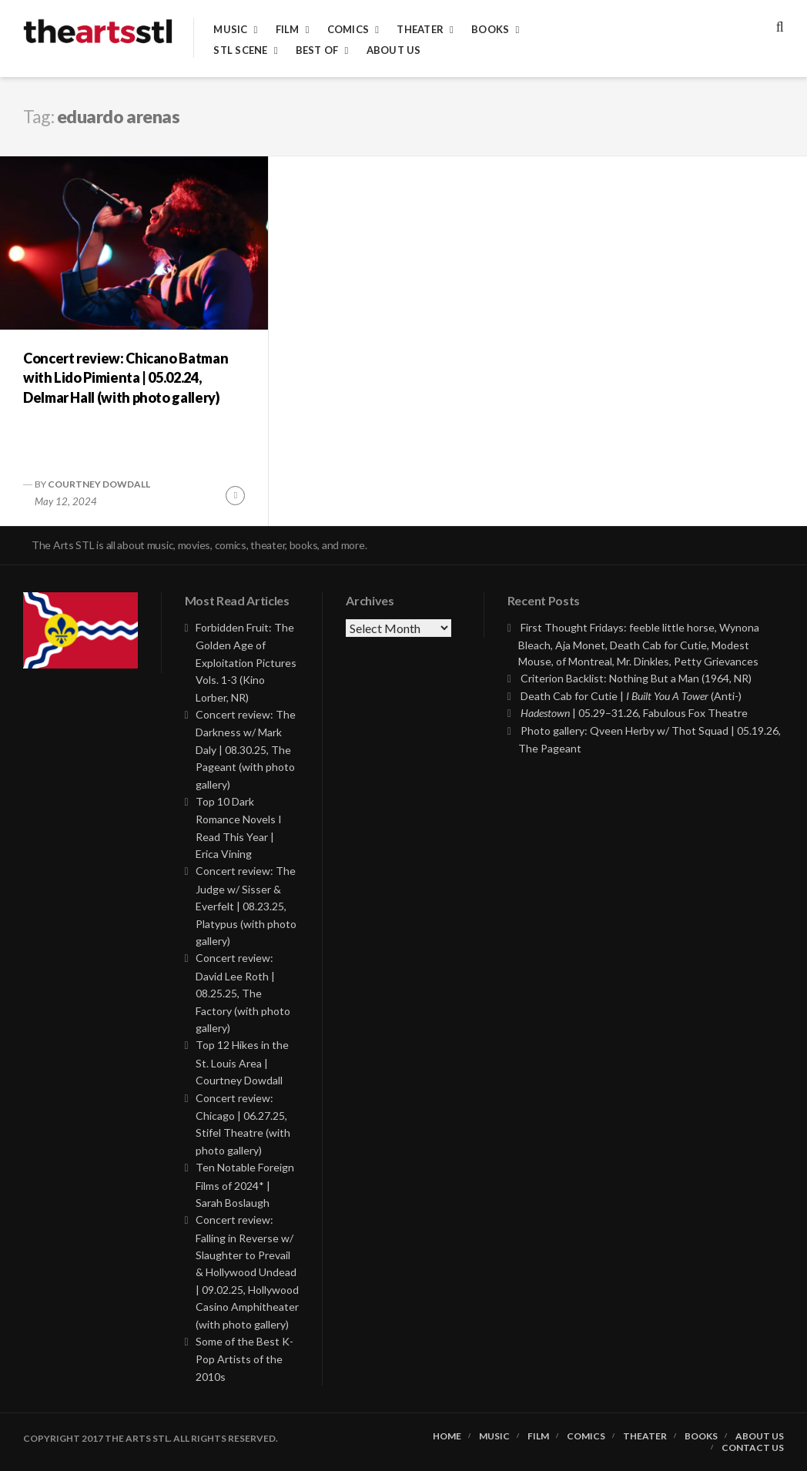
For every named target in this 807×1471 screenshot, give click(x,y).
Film (288, 29)
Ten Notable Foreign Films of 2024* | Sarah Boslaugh (245, 1185)
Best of (317, 50)
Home (447, 1436)
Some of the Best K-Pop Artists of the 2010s (244, 1359)
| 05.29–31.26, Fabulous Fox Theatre (634, 712)
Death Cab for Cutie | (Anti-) (631, 695)
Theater (420, 29)
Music (230, 29)
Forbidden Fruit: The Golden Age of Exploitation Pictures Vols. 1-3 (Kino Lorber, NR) (246, 662)
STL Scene (240, 50)
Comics (348, 29)
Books (490, 29)
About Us (394, 50)
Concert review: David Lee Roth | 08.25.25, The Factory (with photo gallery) (243, 992)
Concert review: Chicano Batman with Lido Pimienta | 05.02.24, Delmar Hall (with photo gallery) (125, 377)
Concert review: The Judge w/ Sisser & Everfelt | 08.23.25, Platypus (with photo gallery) (246, 905)
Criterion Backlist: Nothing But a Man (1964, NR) (636, 678)
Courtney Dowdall (99, 484)
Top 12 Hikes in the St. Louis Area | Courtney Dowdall (242, 1062)
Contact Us (753, 1448)
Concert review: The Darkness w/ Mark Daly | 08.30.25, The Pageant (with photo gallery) (246, 749)
